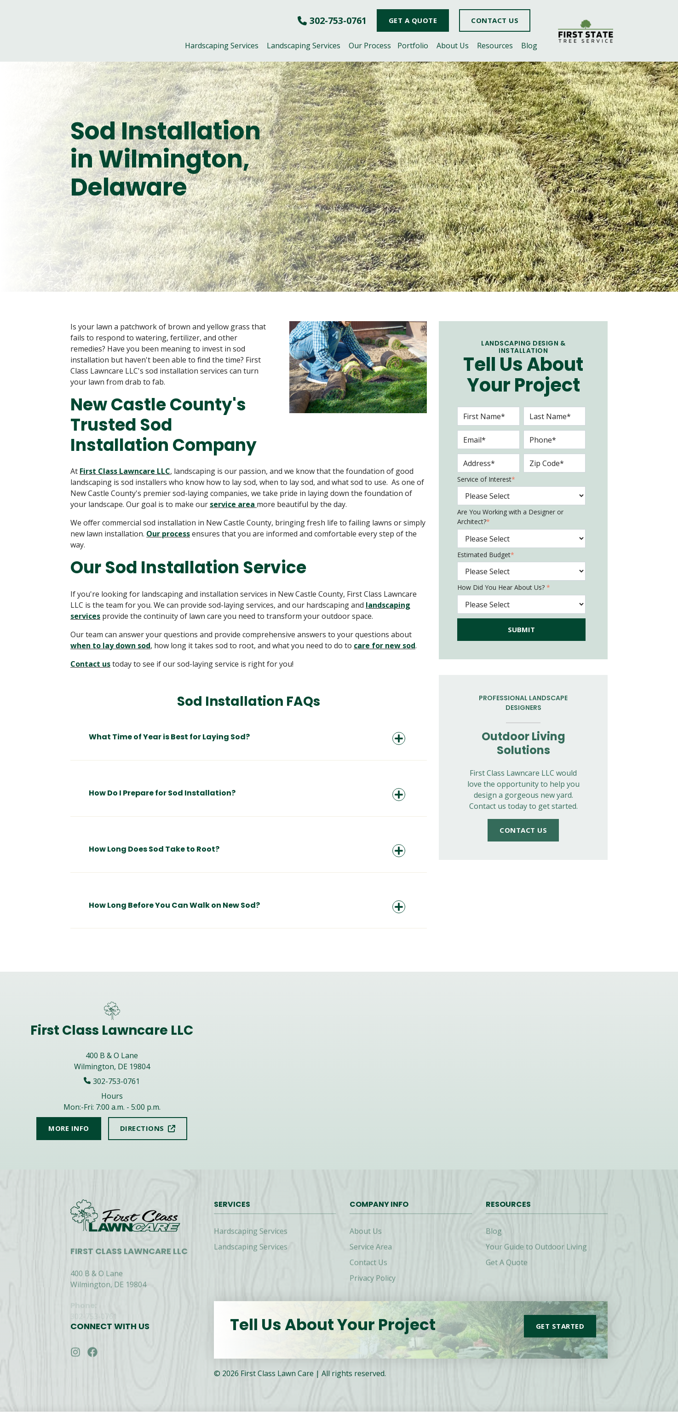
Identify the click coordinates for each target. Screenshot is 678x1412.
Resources (495, 45)
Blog (529, 45)
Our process (168, 534)
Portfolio (412, 45)
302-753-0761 (338, 20)
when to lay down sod (110, 645)
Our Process (370, 45)
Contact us (90, 664)
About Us (453, 45)
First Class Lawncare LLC (125, 471)
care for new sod (384, 645)
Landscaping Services (303, 45)
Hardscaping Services (222, 45)
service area (233, 504)
